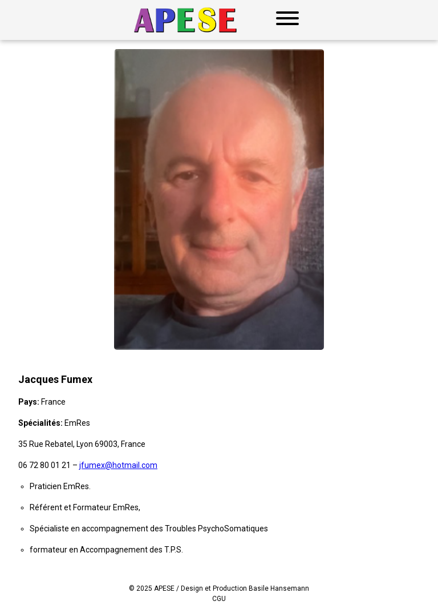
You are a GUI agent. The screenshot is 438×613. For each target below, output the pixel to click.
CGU (219, 599)
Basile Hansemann (279, 588)
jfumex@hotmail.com (118, 465)
